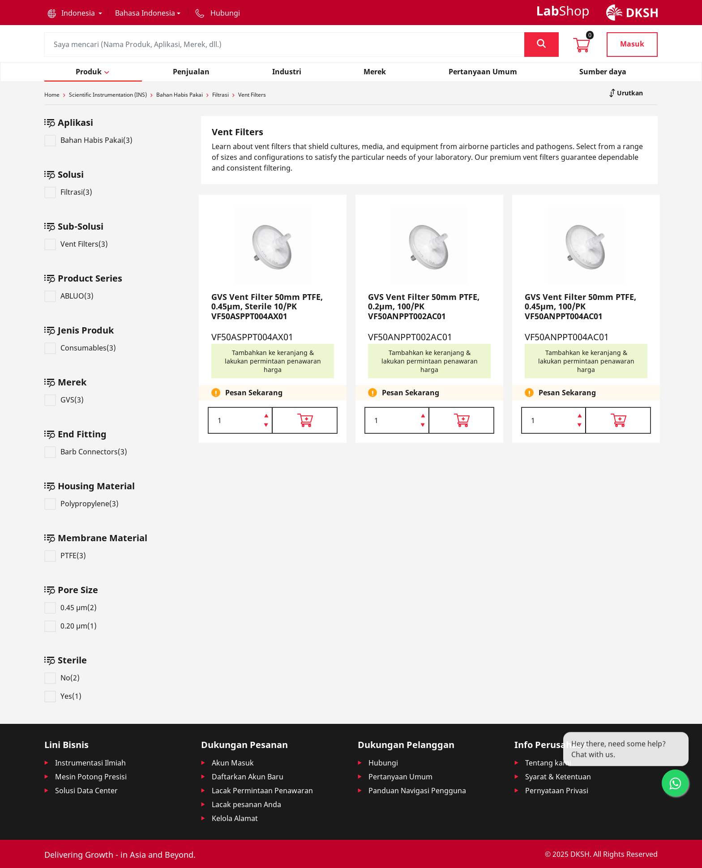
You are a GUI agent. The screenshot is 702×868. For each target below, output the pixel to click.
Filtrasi (220, 94)
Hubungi (383, 763)
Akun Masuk (233, 763)
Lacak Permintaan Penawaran (262, 790)
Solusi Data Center (86, 790)
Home (52, 94)
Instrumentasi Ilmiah (90, 763)
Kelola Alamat (235, 818)
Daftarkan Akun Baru (247, 777)
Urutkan (629, 93)
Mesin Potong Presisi (91, 777)
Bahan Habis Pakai (179, 94)
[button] (74, 13)
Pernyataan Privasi (556, 790)
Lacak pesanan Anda (246, 804)
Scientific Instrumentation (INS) (108, 94)
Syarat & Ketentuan (558, 777)
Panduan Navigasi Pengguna (417, 790)
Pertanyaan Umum (400, 777)
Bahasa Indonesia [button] (145, 13)
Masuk (632, 44)
